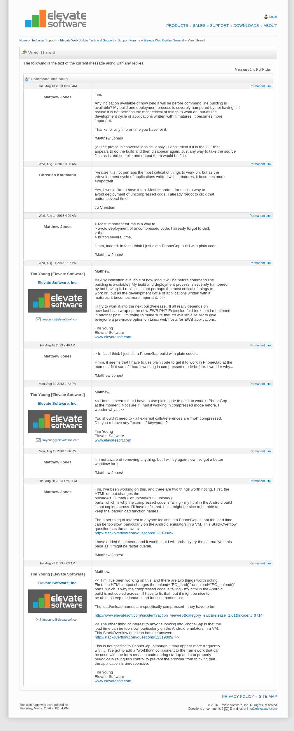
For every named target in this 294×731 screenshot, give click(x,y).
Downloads (246, 25)
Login (273, 16)
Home (23, 40)
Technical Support (44, 40)
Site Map (268, 696)
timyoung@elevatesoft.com (60, 319)
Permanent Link (261, 86)
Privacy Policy (238, 696)
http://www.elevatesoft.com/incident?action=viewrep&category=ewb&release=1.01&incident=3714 (179, 615)
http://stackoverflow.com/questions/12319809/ (134, 533)
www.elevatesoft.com (113, 337)
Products (177, 25)
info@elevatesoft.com (262, 708)
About (270, 25)
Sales (199, 25)
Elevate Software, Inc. (58, 282)
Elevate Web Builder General (164, 40)
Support (219, 25)
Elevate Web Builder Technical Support (87, 40)
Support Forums (129, 40)
